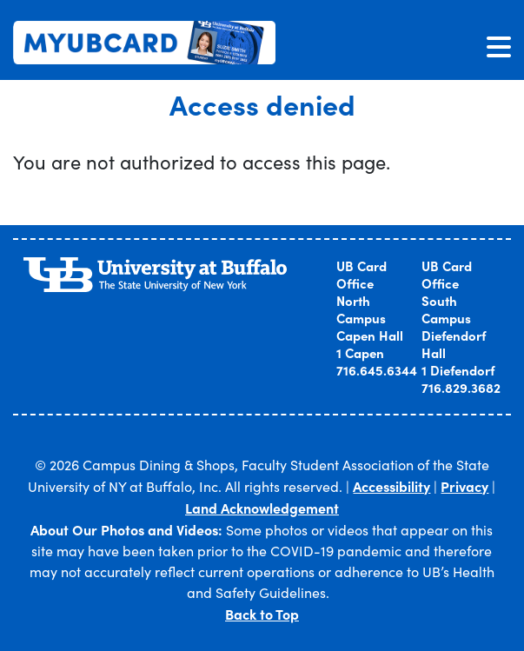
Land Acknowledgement (262, 507)
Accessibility (391, 485)
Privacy (464, 485)
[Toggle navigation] (499, 46)
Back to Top (262, 613)
